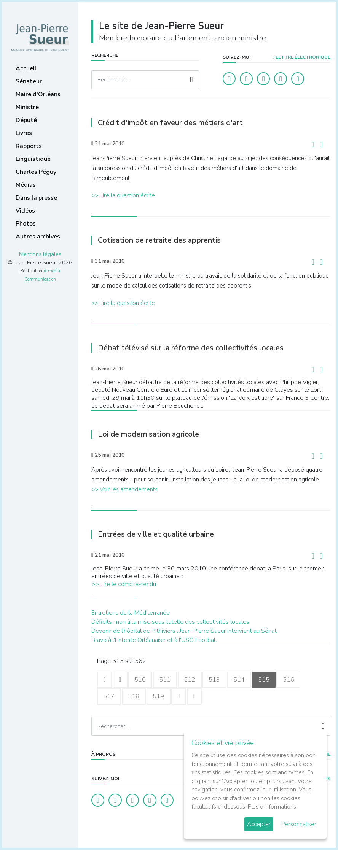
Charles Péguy (36, 172)
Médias (26, 185)
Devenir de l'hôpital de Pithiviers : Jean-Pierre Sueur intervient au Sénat (184, 631)
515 (267, 680)
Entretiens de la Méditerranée (130, 613)
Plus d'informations (272, 806)
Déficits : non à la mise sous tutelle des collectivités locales (170, 622)
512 (191, 680)
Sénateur (29, 81)
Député (26, 120)
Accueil (26, 68)
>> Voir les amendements (124, 489)
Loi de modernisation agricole (148, 434)
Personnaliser (299, 824)
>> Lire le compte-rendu (123, 584)
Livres (24, 133)
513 (216, 680)
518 (134, 697)
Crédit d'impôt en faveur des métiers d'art (170, 123)
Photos (26, 223)
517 (109, 697)
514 (241, 680)
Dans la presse (36, 198)
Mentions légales (40, 254)
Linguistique (33, 159)
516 (292, 680)
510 (141, 680)
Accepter (259, 824)
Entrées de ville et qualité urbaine (156, 534)
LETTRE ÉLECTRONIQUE (301, 57)
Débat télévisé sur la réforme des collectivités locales (191, 348)
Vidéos (25, 211)
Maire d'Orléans (38, 94)
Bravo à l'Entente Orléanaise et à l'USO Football (154, 640)
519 (159, 697)
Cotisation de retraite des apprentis (159, 240)
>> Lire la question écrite (123, 195)
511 (166, 680)
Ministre (27, 107)
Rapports (29, 146)
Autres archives (38, 236)
